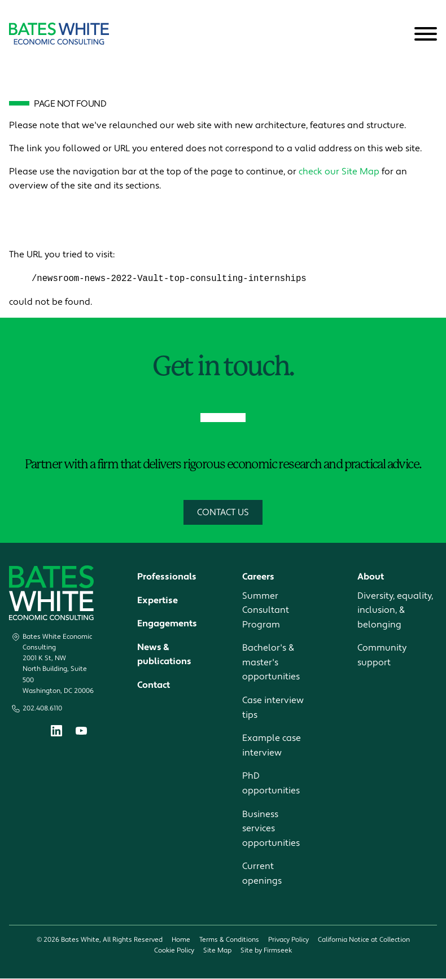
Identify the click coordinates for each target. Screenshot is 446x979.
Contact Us (223, 513)
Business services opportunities (271, 829)
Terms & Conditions (229, 940)
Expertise (157, 600)
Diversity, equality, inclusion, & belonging (395, 610)
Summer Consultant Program (265, 610)
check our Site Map (339, 171)
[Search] (398, 34)
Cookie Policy (174, 950)
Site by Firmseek (266, 950)
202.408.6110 (42, 709)
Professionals (166, 577)
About (370, 577)
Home (181, 940)
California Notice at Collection (364, 940)
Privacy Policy (288, 940)
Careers (258, 577)
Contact (153, 685)
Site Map (217, 950)
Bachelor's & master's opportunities (271, 663)
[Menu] (425, 34)
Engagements (167, 624)
